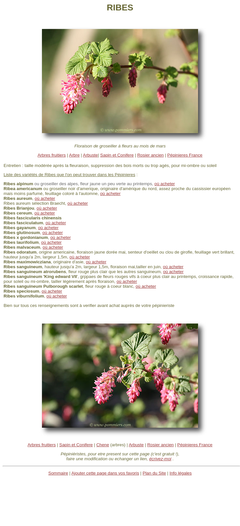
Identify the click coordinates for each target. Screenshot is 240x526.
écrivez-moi (160, 458)
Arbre (74, 155)
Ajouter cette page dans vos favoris (105, 473)
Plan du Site (154, 473)
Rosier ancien (150, 155)
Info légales (180, 473)
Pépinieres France (184, 155)
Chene (102, 444)
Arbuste (90, 155)
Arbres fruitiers (51, 155)
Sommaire (58, 473)
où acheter (110, 193)
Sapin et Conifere (117, 155)
